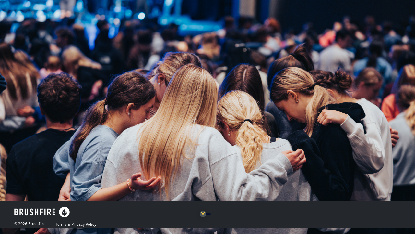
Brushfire (36, 224)
